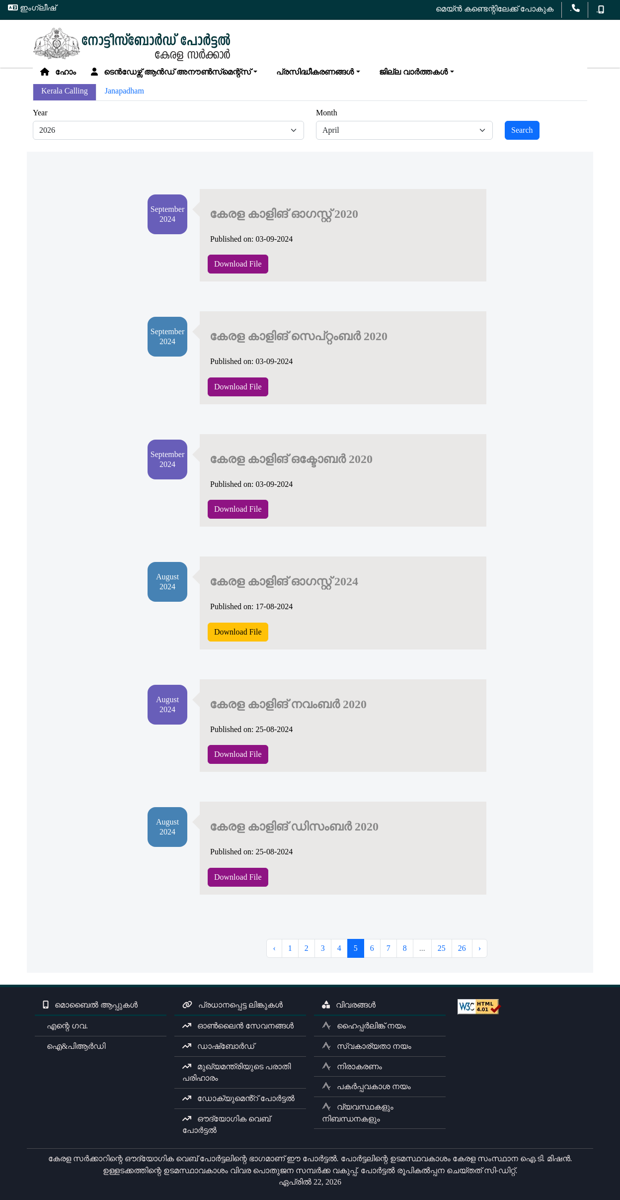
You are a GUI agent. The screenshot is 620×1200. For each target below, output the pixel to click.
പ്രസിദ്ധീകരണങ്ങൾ (313, 72)
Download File (238, 264)
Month (326, 112)
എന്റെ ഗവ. (65, 1025)
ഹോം (58, 72)
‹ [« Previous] (274, 948)
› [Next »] (479, 948)
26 (462, 948)
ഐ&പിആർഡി (74, 1046)
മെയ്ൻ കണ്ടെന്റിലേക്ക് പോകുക (494, 8)
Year (40, 112)
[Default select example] (168, 130)
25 (442, 948)
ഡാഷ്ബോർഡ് (218, 1046)
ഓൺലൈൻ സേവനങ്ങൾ (238, 1025)
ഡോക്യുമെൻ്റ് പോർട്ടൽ (238, 1098)
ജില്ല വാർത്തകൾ (411, 72)
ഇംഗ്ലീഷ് (32, 7)
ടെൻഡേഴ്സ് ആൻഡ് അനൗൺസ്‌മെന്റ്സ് (171, 72)
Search (522, 130)
